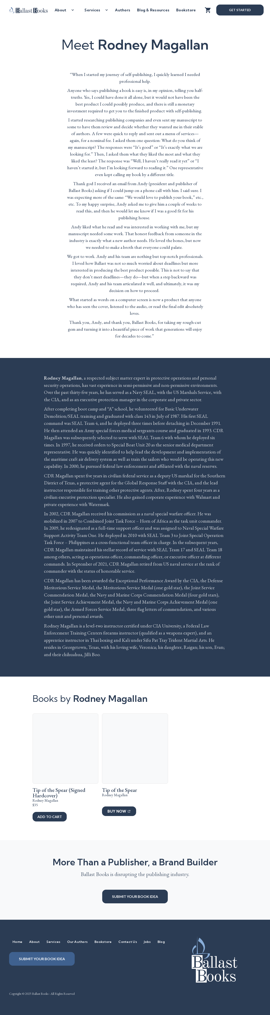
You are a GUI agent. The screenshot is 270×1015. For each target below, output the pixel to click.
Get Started (240, 10)
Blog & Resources (153, 10)
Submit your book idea (135, 896)
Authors (122, 10)
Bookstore (186, 10)
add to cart (49, 816)
